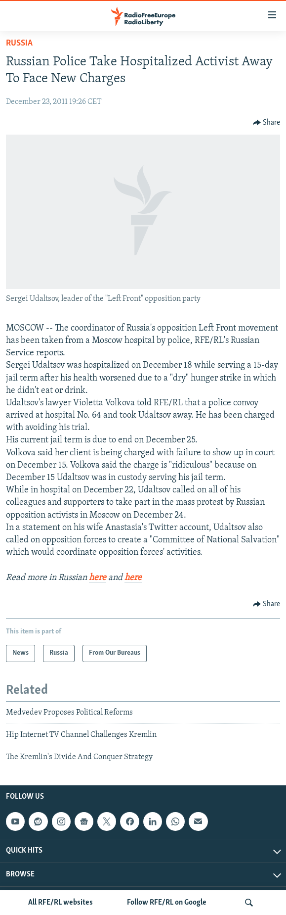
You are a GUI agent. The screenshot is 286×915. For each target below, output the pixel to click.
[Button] (267, 122)
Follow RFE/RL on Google (166, 903)
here (97, 577)
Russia (19, 43)
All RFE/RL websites (60, 903)
